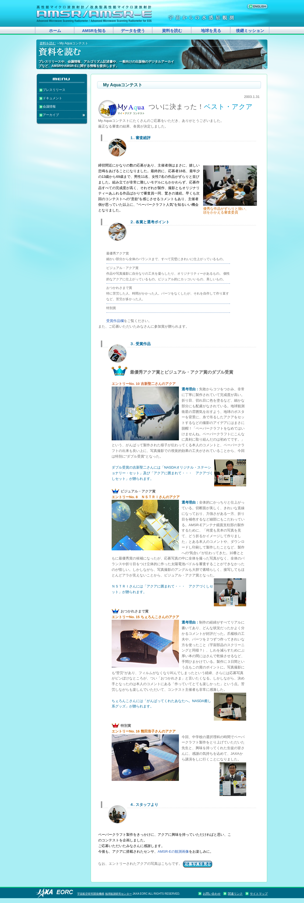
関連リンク (235, 893)
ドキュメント (52, 98)
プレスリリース (54, 90)
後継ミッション (250, 31)
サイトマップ (259, 893)
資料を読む (172, 31)
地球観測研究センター (118, 893)
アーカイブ (51, 115)
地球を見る (211, 31)
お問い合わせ (212, 893)
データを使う (133, 31)
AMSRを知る (94, 31)
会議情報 (49, 106)
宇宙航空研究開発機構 (90, 893)
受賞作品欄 (115, 321)
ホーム (55, 31)
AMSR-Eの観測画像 (173, 851)
